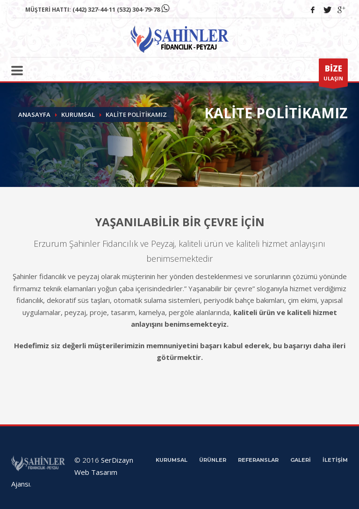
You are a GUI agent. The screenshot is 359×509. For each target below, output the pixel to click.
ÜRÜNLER (212, 460)
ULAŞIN (333, 74)
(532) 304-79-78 (138, 9)
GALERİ (300, 460)
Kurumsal (78, 114)
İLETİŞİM (335, 460)
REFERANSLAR (258, 460)
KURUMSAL (171, 460)
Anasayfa (34, 114)
